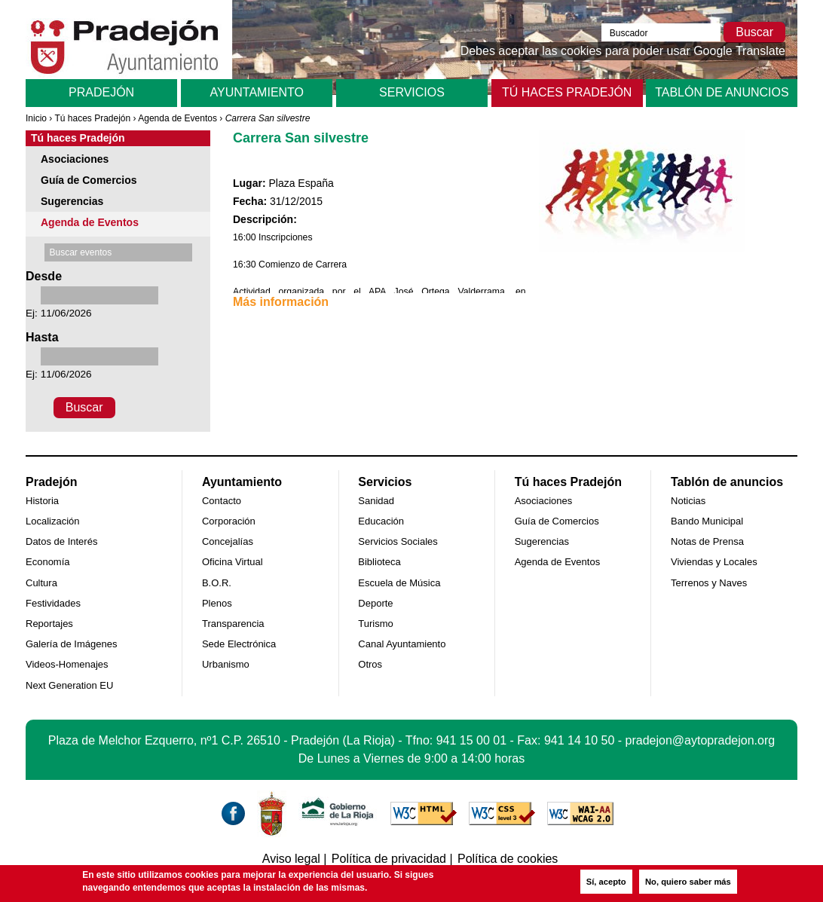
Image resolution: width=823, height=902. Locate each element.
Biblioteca (379, 561)
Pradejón (101, 92)
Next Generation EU (69, 685)
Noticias (688, 500)
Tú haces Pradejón (567, 92)
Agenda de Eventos (177, 118)
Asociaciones (75, 159)
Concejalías (227, 541)
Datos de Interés (61, 541)
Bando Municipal (707, 521)
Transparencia (233, 623)
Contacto (221, 500)
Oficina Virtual (232, 561)
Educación (381, 521)
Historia (42, 500)
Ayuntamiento (257, 92)
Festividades (53, 603)
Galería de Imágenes (71, 644)
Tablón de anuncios (722, 92)
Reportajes (49, 623)
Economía (48, 561)
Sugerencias (72, 201)
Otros (370, 664)
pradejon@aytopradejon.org (701, 740)
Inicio (36, 118)
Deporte (375, 603)
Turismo (375, 623)
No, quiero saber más (688, 881)
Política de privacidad (389, 858)
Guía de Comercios (89, 180)
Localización (53, 521)
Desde (44, 276)
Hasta (42, 337)
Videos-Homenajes (67, 664)
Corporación (228, 521)
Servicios (412, 92)
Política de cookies (507, 858)
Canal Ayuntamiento (401, 644)
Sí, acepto (606, 881)
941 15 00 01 (471, 740)
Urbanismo (225, 664)
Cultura (41, 583)
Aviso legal (291, 858)
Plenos (217, 603)
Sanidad (376, 500)
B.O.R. (216, 583)
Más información (281, 301)
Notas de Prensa (707, 541)
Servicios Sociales (398, 541)
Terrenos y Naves (709, 583)
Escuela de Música (399, 583)
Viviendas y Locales (714, 561)
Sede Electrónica (239, 644)
